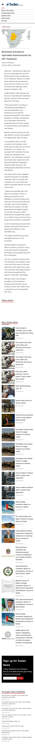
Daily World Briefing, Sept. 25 (11, 721)
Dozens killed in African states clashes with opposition (24, 475)
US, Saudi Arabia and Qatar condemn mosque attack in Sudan (24, 519)
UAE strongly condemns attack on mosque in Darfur (23, 504)
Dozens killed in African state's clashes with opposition (24, 490)
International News (7, 13)
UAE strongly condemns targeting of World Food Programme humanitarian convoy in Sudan (24, 619)
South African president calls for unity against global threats (24, 417)
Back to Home (6, 26)
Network (4, 21)
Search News (5, 18)
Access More (5, 324)
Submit (20, 678)
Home (3, 8)
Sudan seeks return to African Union (13, 726)
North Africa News (7, 10)
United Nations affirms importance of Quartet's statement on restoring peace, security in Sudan (24, 536)
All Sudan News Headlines (13, 692)
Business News (6, 16)
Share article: (8, 300)
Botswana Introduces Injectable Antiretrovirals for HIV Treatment (16, 55)
